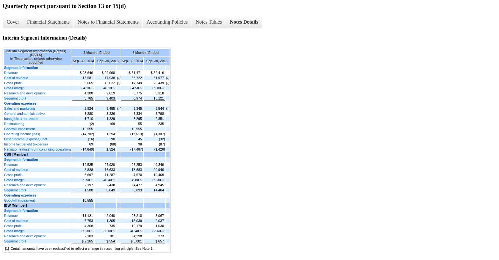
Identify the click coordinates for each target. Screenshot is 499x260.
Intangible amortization (21, 119)
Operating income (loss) (22, 134)
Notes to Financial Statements (108, 22)
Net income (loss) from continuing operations (37, 149)
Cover (13, 22)
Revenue (11, 73)
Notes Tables (209, 22)
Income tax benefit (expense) (26, 144)
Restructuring (14, 124)
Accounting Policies (166, 22)
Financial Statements (48, 22)
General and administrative (24, 113)
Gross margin (14, 88)
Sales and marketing (19, 108)
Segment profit (15, 98)
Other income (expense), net (25, 139)
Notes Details (244, 22)
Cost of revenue (16, 78)
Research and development (25, 93)
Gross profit (13, 83)
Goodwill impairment (19, 129)
